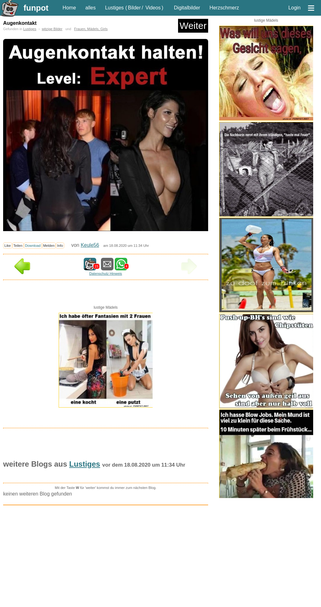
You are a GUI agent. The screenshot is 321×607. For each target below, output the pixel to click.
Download (33, 245)
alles (90, 7)
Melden (49, 245)
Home (69, 7)
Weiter (193, 25)
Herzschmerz (224, 7)
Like (7, 245)
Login (294, 7)
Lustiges (114, 7)
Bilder (134, 7)
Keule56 (90, 245)
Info (60, 245)
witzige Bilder (52, 29)
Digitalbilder (187, 7)
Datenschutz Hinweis (105, 273)
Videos (153, 7)
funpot (36, 7)
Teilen (18, 245)
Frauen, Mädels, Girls (91, 29)
